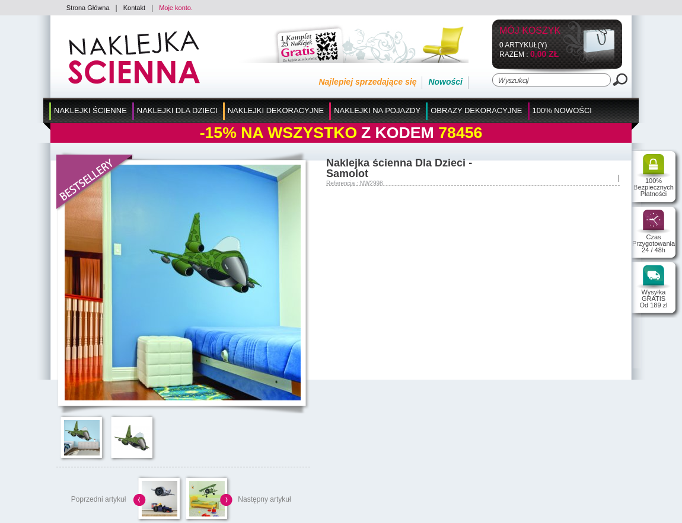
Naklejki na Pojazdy (377, 110)
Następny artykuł (264, 499)
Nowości (445, 81)
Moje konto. (176, 7)
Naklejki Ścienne (90, 110)
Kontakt (134, 7)
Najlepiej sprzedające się (367, 81)
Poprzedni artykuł (98, 499)
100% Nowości (562, 110)
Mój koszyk (529, 31)
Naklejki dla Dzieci (177, 110)
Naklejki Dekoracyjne (276, 110)
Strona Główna (88, 7)
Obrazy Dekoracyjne (476, 110)
